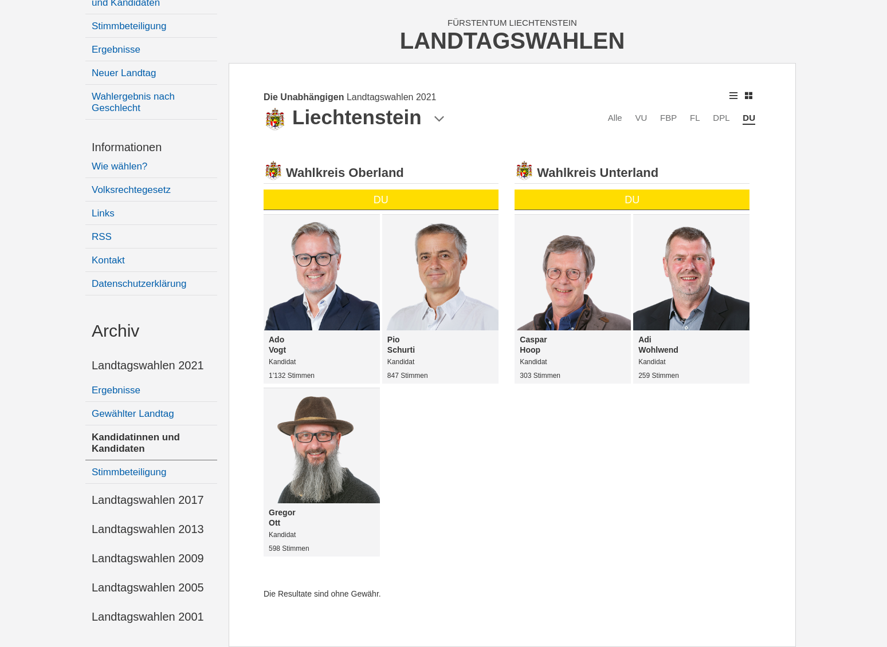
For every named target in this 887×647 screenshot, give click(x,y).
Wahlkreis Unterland (597, 172)
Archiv (115, 330)
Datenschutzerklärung (139, 283)
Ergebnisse (116, 49)
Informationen (127, 147)
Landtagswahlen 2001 (148, 616)
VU (641, 118)
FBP (668, 118)
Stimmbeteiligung (129, 26)
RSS (102, 236)
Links (103, 213)
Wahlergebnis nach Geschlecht (133, 102)
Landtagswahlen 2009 (148, 558)
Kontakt (108, 260)
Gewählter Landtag (133, 413)
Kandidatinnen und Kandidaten (136, 443)
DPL (721, 118)
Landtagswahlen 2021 (148, 365)
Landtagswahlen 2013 (148, 529)
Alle (615, 118)
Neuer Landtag (124, 73)
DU (749, 118)
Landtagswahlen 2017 (148, 500)
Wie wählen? (119, 166)
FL (695, 118)
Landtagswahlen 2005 (148, 587)
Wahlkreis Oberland (345, 172)
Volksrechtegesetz (131, 189)
